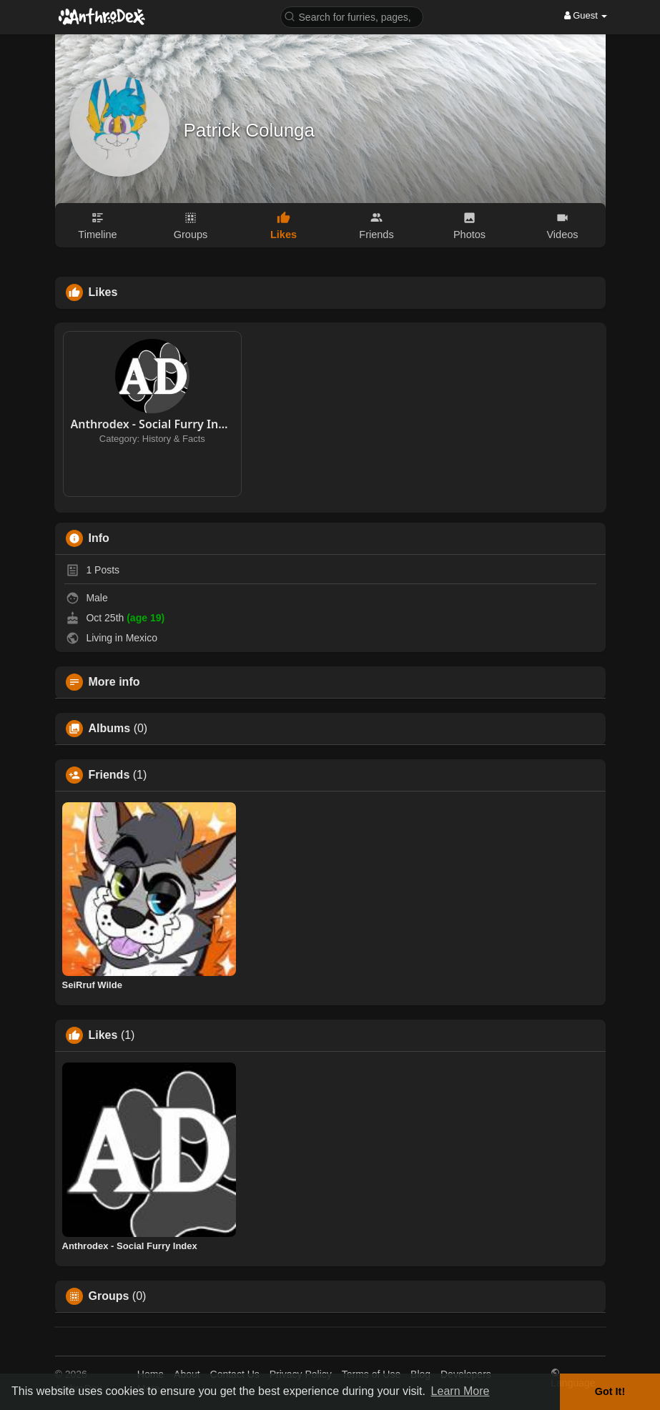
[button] (351, 16)
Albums (110, 728)
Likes (103, 1035)
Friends (109, 775)
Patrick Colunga (249, 130)
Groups (109, 1296)
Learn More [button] (460, 1391)
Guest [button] (586, 15)
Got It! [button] (610, 1391)
